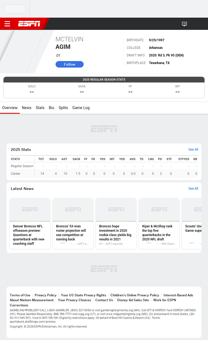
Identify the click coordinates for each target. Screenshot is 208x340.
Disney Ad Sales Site (133, 300)
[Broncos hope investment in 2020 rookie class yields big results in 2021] (116, 223)
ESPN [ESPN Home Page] (29, 24)
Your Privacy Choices (74, 300)
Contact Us (104, 300)
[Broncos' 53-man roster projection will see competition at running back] (73, 223)
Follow (69, 64)
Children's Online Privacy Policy (134, 295)
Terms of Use (20, 295)
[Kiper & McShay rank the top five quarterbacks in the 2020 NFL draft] (159, 223)
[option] (30, 223)
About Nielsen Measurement (32, 300)
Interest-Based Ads (178, 295)
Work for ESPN (164, 300)
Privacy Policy (46, 295)
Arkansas (156, 48)
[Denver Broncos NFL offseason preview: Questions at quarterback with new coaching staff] (30, 223)
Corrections (19, 305)
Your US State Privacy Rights (83, 295)
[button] (193, 24)
